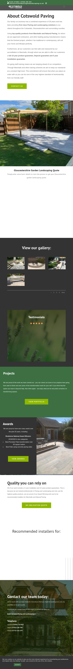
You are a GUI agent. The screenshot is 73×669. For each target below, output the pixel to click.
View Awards (18, 459)
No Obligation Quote (36, 505)
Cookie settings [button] (7, 664)
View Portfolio (36, 402)
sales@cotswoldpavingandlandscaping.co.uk (22, 617)
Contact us (17, 86)
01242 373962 (14, 2)
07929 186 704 (26, 2)
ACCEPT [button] (17, 664)
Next (63, 292)
